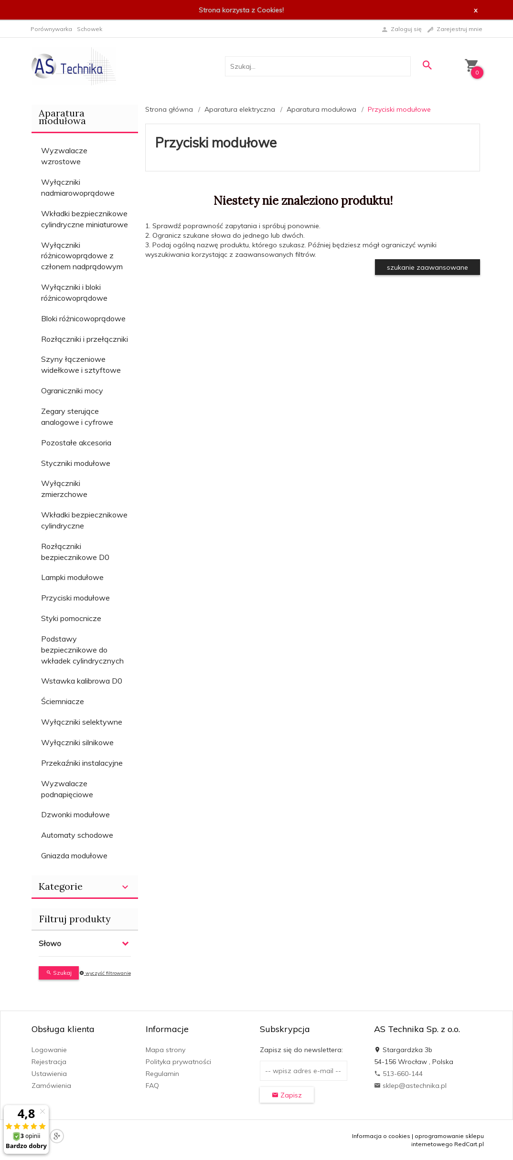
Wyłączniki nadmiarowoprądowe (78, 187)
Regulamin (162, 1073)
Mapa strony (165, 1049)
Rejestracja (49, 1061)
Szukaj (59, 972)
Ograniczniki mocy (72, 390)
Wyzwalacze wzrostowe (64, 156)
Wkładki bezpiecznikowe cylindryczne (84, 520)
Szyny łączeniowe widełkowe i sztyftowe (81, 364)
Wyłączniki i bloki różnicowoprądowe (74, 292)
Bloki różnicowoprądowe (83, 318)
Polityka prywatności (178, 1061)
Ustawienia (49, 1073)
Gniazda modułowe (74, 855)
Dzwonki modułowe (75, 814)
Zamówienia (51, 1085)
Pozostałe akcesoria (76, 442)
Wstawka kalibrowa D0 (81, 680)
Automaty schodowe (77, 835)
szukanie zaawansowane (427, 267)
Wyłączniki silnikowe (77, 742)
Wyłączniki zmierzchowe (64, 488)
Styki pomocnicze (71, 618)
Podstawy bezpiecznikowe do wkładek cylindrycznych (82, 649)
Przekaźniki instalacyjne (82, 763)
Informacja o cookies (381, 1135)
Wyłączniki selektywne (81, 722)
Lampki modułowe (72, 577)
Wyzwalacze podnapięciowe (67, 789)
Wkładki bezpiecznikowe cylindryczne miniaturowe (84, 219)
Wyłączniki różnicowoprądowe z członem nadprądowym (82, 256)
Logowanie (49, 1049)
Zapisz (287, 1095)
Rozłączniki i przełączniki (84, 339)
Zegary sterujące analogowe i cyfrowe (77, 416)
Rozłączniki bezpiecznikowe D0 (75, 551)
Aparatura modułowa (62, 117)
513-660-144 (398, 1073)
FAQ (152, 1085)
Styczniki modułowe (75, 463)
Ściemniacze (62, 701)
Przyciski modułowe (75, 597)
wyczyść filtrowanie (105, 973)
